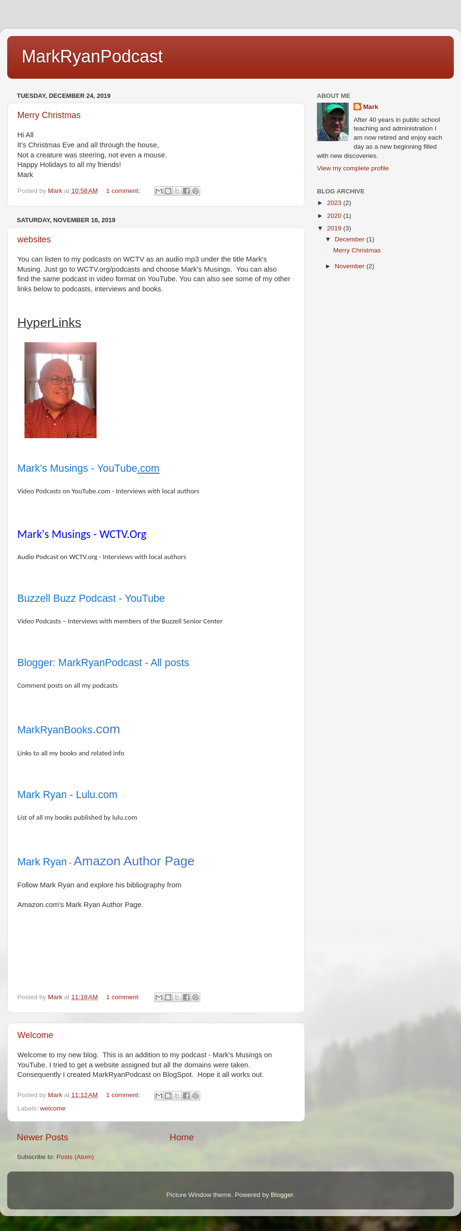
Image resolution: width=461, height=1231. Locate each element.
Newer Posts (42, 1137)
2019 (335, 228)
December (350, 239)
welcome (52, 1108)
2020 (335, 215)
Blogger (282, 1194)
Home (182, 1137)
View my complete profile (353, 168)
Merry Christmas (49, 115)
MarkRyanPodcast (92, 56)
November (350, 266)
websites (34, 239)
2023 (335, 202)
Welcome (35, 1035)
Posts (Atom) (75, 1156)
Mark (370, 106)
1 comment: (124, 190)
